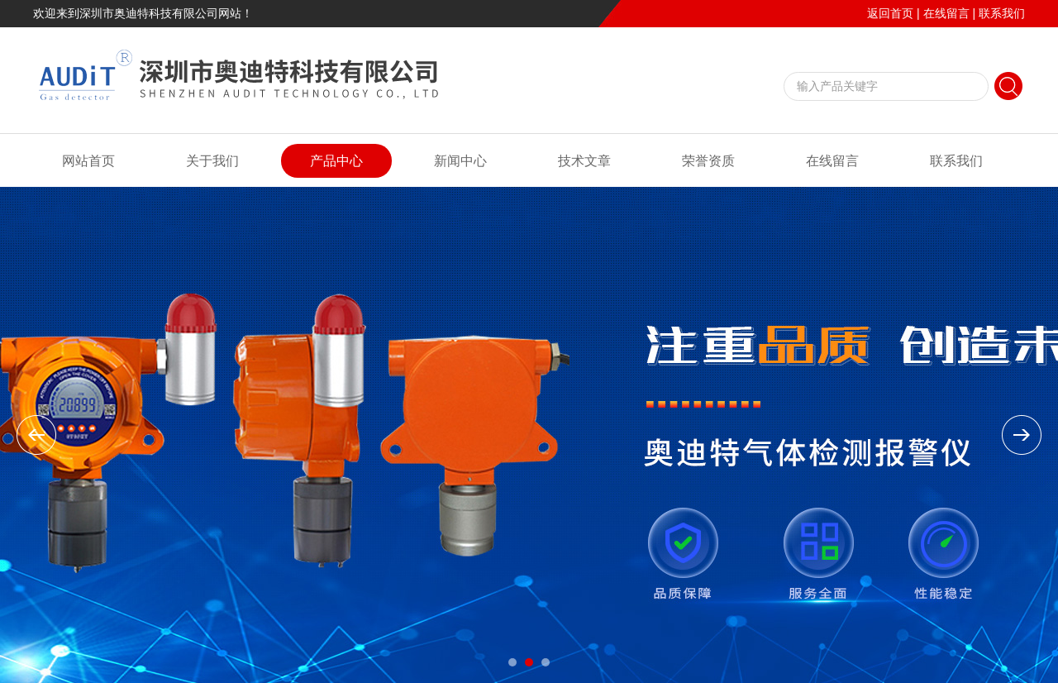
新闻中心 (460, 161)
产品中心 (336, 161)
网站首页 (88, 161)
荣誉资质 (708, 161)
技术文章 (584, 161)
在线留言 (946, 13)
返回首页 (890, 13)
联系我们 (1002, 13)
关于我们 (212, 161)
